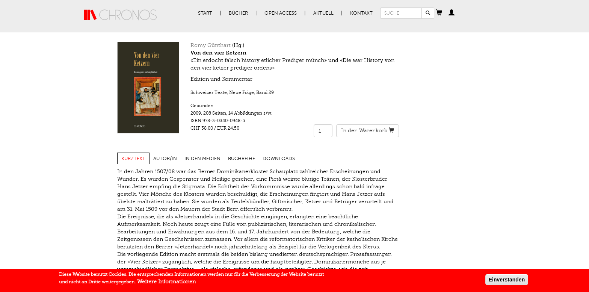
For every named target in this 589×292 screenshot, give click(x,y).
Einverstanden (507, 281)
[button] (439, 13)
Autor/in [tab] (165, 158)
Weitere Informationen (166, 283)
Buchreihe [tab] (241, 158)
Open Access (280, 13)
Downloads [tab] (279, 158)
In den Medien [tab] (202, 158)
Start (205, 13)
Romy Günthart (210, 45)
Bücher (238, 13)
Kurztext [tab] (133, 158)
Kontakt (361, 13)
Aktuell (323, 13)
